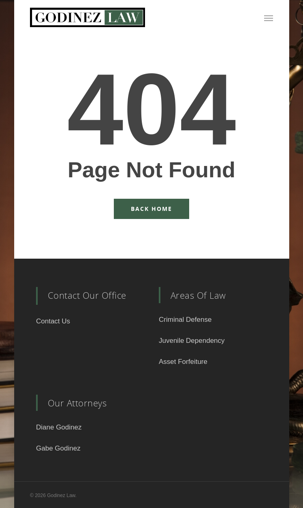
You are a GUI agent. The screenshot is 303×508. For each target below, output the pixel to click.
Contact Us (53, 321)
